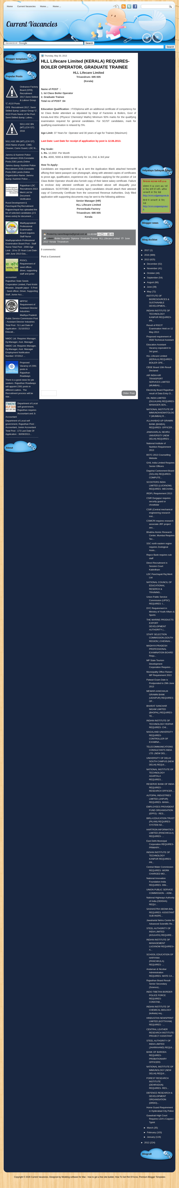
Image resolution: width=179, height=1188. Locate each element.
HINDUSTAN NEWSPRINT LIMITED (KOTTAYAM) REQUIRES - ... (160, 1021)
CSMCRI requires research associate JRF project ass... (159, 524)
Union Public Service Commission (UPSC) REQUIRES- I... (158, 600)
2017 (147, 250)
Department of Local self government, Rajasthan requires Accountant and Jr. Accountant (22, 410)
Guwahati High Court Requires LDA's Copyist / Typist (160, 1119)
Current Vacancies (26, 6)
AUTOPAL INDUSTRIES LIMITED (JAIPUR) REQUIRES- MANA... (158, 799)
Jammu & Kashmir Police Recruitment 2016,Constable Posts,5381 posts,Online (20, 158)
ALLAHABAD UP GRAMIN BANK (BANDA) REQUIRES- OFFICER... (160, 424)
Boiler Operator (62, 238)
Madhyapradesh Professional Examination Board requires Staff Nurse (28, 230)
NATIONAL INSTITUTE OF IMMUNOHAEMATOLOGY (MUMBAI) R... (160, 412)
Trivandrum (63, 241)
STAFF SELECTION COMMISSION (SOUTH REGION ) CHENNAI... (159, 637)
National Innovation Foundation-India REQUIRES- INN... (157, 881)
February (152, 1132)
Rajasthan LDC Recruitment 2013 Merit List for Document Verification (29, 192)
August (151, 282)
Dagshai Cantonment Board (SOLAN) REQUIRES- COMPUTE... (160, 474)
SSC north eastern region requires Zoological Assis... (159, 547)
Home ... (44, 6)
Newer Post (48, 393)
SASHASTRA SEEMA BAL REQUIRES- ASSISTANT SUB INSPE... (160, 912)
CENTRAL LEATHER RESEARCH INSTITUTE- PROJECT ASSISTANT (160, 1032)
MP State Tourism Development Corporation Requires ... (159, 663)
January (151, 1137)
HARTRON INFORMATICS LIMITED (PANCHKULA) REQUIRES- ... (160, 833)
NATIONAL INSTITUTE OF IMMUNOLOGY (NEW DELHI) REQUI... (159, 1070)
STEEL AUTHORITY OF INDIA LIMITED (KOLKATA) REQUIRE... (159, 931)
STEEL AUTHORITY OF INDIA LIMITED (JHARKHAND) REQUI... (160, 1044)
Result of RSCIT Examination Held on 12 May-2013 (159, 328)
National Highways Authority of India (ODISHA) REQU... (160, 901)
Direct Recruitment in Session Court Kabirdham (156, 566)
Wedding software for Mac (74, 1177)
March (150, 1127)
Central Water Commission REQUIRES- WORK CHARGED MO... (159, 870)
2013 (147, 259)
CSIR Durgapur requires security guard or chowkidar (158, 501)
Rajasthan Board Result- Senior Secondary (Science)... (158, 984)
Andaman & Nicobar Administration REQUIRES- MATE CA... (160, 972)
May (149, 291)
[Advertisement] (88, 359)
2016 (147, 255)
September (153, 277)
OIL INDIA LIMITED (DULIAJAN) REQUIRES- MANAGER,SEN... (160, 401)
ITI (122, 238)
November (152, 268)
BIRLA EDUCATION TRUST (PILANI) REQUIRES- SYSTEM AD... (160, 821)
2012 (147, 1142)
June (149, 287)
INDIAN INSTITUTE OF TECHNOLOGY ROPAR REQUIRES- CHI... (159, 724)
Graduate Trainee (89, 238)
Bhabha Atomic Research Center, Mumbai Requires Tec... (160, 535)
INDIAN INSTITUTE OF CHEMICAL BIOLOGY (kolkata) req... (158, 1010)
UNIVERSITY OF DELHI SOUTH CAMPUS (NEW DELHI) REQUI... (160, 761)
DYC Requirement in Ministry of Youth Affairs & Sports (160, 611)
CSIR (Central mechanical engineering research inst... (159, 513)
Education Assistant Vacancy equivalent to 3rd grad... (158, 348)
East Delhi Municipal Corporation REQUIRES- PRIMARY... (160, 844)
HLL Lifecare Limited (109, 238)
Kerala (52, 241)
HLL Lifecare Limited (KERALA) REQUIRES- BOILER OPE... (159, 359)
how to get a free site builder (101, 1177)
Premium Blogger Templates (152, 1177)
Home (10, 6)
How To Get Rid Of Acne (126, 1177)
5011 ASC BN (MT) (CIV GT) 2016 (27, 127)
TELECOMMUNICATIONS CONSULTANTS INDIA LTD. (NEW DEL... (159, 750)
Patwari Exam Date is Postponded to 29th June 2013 (160, 683)
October (151, 273)
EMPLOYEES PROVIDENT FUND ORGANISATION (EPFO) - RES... (160, 810)
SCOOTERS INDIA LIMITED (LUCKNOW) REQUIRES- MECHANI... (160, 485)
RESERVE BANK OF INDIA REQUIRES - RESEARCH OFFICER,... (160, 787)
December (152, 264)
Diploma (75, 238)
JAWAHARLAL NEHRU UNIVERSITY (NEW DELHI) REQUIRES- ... (159, 435)
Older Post (129, 393)
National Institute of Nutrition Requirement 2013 (158, 446)
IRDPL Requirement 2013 (159, 493)
